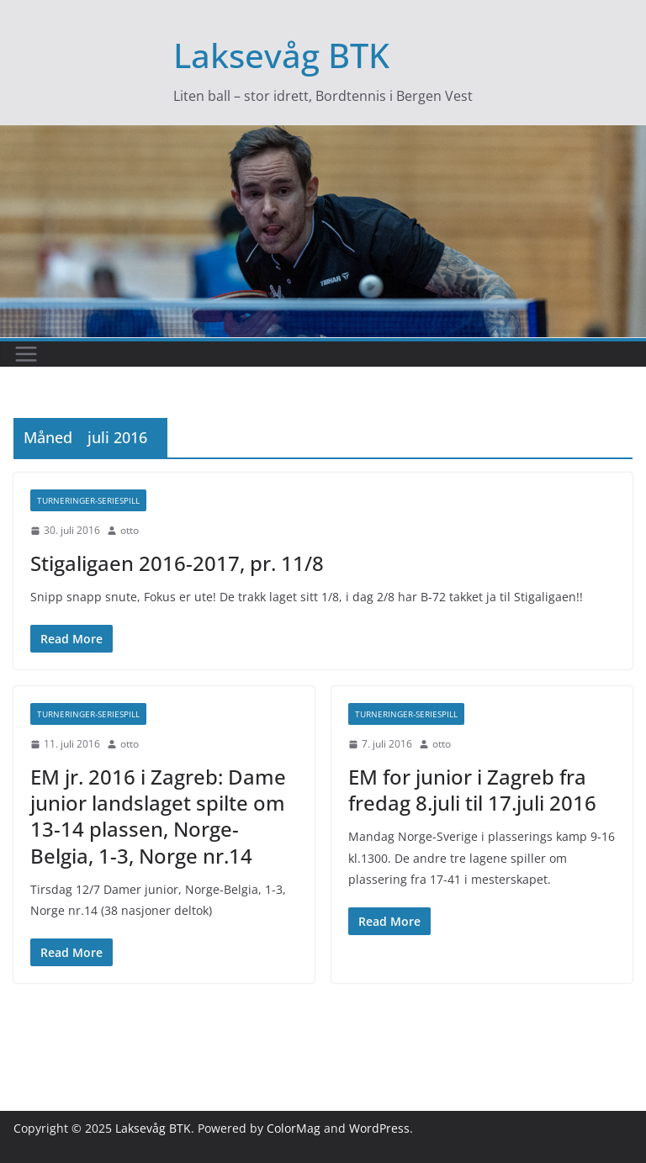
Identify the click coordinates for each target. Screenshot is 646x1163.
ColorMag (293, 1128)
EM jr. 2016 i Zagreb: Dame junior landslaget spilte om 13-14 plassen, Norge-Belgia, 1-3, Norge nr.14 (158, 816)
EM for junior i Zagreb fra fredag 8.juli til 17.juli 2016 (472, 790)
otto (129, 530)
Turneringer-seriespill (88, 500)
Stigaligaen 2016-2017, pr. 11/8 (177, 563)
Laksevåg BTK (281, 55)
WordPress (379, 1128)
